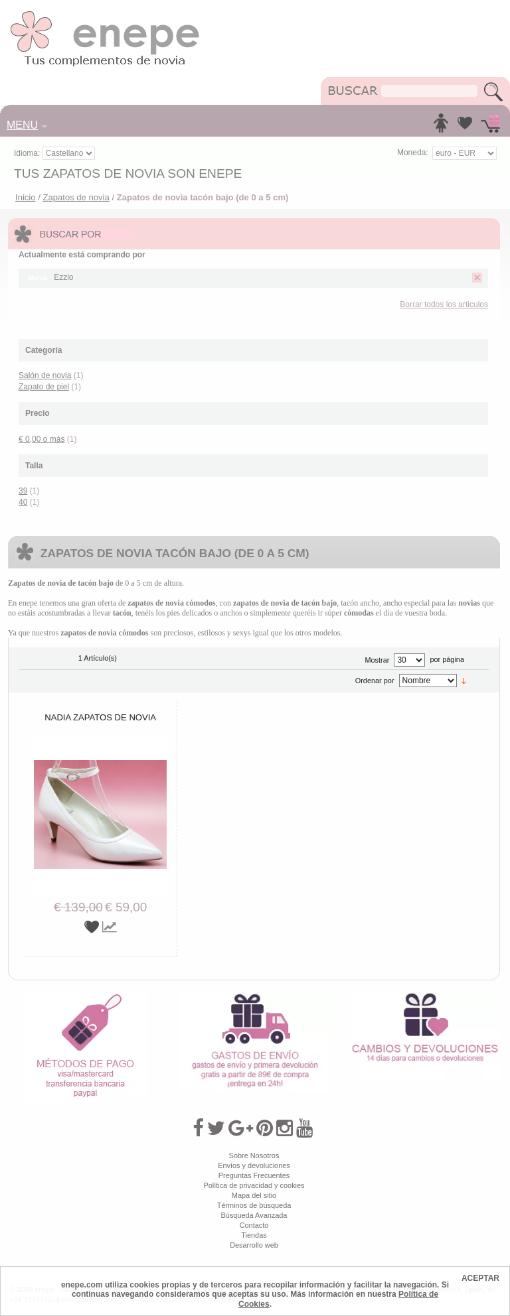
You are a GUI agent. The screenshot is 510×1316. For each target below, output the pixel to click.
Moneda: (412, 152)
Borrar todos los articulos (444, 304)
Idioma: (28, 153)
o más (41, 439)
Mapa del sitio (254, 1195)
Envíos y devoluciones (254, 1165)
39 (23, 490)
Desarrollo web (254, 1245)
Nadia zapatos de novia (100, 717)
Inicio (25, 197)
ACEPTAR (480, 1278)
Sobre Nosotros (254, 1155)
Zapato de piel (44, 386)
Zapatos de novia (75, 197)
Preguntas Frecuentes (254, 1175)
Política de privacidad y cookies (253, 1185)
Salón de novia (45, 375)
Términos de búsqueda (254, 1205)
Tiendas (253, 1235)
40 (23, 502)
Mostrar (377, 660)
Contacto (254, 1225)
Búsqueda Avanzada (254, 1215)
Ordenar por (374, 681)
